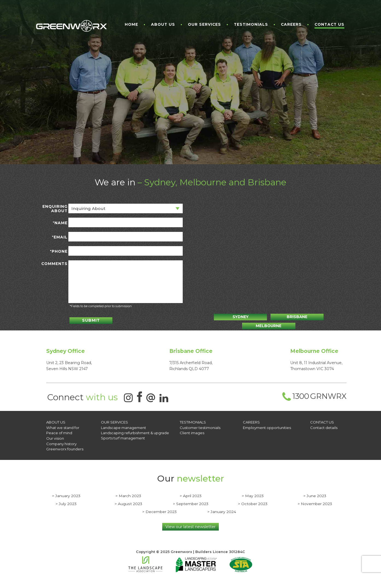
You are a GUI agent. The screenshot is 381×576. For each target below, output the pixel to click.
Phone (59, 251)
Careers (291, 24)
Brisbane (268, 317)
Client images (192, 431)
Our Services (204, 24)
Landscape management (123, 426)
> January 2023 (66, 493)
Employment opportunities (267, 426)
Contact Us (329, 24)
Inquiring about (88, 208)
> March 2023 (128, 493)
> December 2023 (159, 509)
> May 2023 (253, 493)
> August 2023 (128, 501)
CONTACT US (322, 421)
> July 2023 (66, 501)
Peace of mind (59, 431)
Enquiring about (55, 209)
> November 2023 (315, 501)
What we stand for (62, 426)
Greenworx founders (64, 447)
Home (131, 24)
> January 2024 (221, 509)
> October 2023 (252, 501)
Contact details (323, 426)
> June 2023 (314, 493)
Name (60, 223)
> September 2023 (190, 501)
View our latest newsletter (190, 524)
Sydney (222, 317)
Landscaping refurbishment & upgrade (135, 431)
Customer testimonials (200, 426)
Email (60, 237)
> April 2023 (191, 493)
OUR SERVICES (114, 421)
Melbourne (315, 317)
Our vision (55, 436)
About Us (163, 24)
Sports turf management (123, 436)
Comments (54, 264)
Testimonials (251, 24)
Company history (61, 442)
